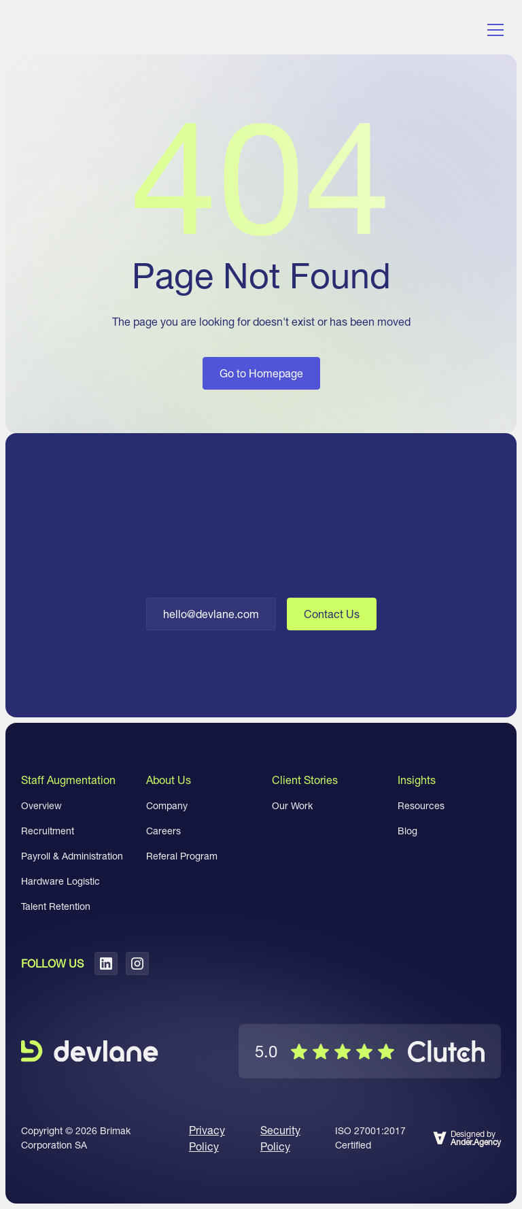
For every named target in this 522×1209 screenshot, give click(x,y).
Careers (163, 830)
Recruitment (47, 830)
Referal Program (182, 856)
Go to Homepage (261, 373)
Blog (407, 830)
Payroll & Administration (72, 856)
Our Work (292, 805)
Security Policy (280, 1138)
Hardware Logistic (60, 881)
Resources (421, 805)
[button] (492, 30)
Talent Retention (55, 906)
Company (167, 805)
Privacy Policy (207, 1138)
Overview (41, 805)
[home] (75, 30)
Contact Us (332, 614)
